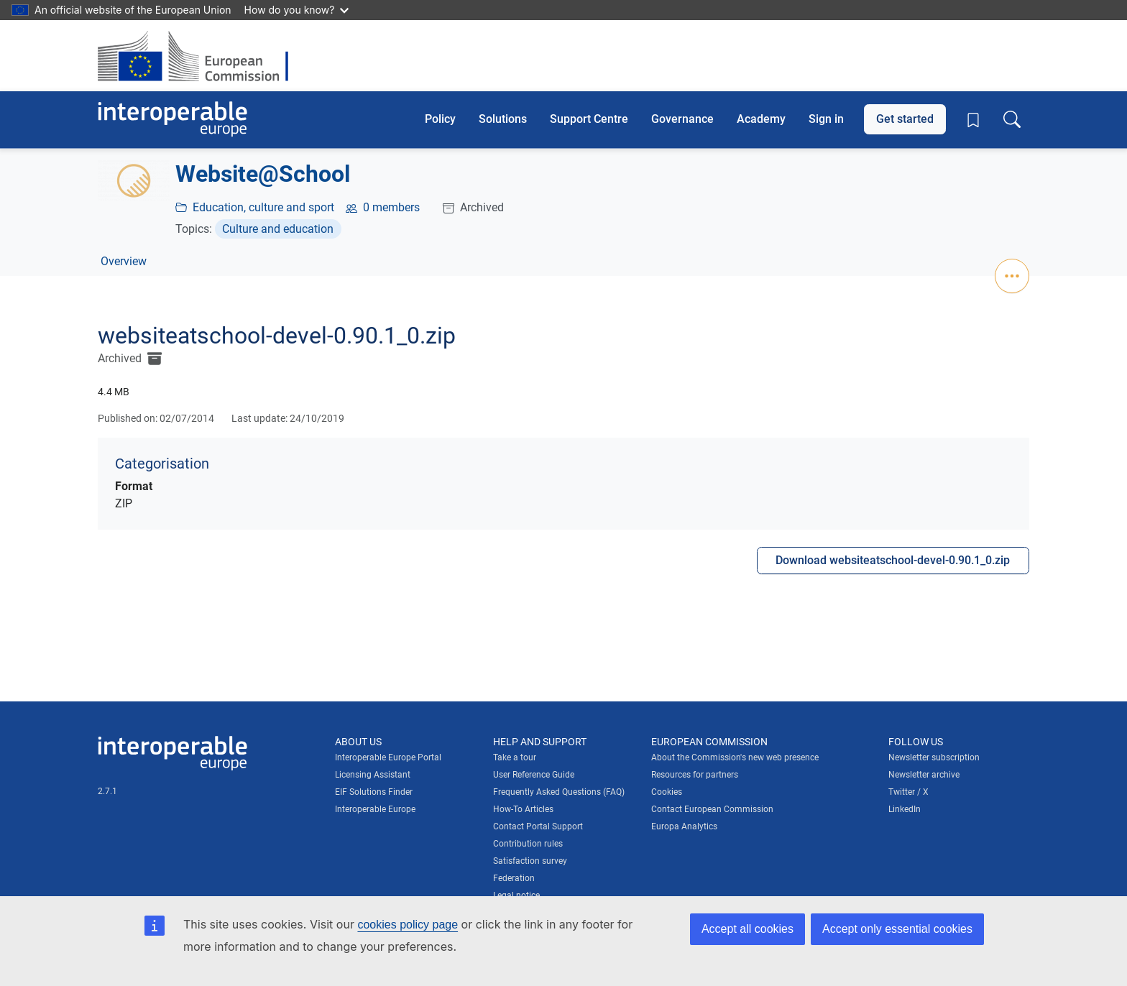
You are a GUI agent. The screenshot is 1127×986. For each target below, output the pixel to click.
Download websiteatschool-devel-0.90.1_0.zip (893, 560)
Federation (514, 878)
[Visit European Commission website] (200, 56)
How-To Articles (523, 809)
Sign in (826, 119)
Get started (905, 119)
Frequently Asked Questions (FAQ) (559, 792)
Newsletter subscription (934, 757)
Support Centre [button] (589, 119)
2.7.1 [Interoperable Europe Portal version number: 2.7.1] (107, 791)
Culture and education (278, 229)
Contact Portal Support (538, 826)
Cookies (666, 792)
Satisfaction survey (530, 861)
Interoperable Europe (375, 809)
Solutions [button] (503, 119)
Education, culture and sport (263, 207)
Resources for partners (694, 775)
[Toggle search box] (1012, 119)
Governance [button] (682, 119)
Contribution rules (528, 844)
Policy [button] (440, 119)
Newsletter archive (924, 775)
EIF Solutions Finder (374, 792)
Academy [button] (761, 119)
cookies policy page (407, 924)
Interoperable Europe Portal (388, 757)
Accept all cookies (748, 929)
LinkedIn (904, 809)
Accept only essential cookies (897, 929)
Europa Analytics (684, 826)
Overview (124, 261)
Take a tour (514, 757)
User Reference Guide (533, 775)
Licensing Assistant (372, 775)
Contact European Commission (712, 809)
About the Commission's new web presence (735, 757)
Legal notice (516, 895)
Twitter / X (908, 792)
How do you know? (296, 10)
